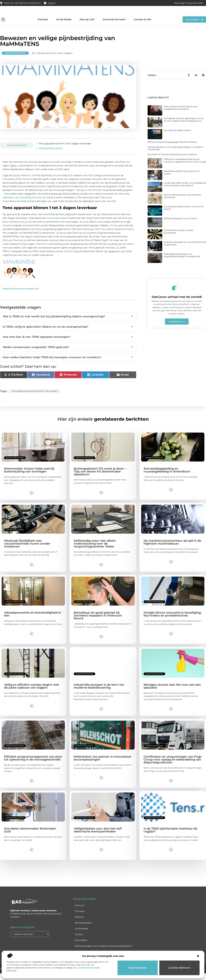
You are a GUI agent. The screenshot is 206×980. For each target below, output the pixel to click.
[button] (198, 956)
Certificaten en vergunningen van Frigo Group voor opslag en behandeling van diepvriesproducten (173, 766)
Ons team (80, 917)
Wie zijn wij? (87, 26)
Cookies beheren (179, 967)
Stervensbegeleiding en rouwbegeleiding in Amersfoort (167, 477)
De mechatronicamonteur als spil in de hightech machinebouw (172, 549)
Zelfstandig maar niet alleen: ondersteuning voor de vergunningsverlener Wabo (95, 550)
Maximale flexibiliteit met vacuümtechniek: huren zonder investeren (27, 550)
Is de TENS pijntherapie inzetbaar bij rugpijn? (170, 837)
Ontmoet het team (114, 26)
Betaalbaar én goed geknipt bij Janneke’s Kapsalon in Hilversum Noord (98, 622)
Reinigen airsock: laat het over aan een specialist (172, 693)
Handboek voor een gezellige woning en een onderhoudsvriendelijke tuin (183, 126)
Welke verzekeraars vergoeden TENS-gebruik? (68, 354)
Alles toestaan (137, 967)
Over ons (79, 912)
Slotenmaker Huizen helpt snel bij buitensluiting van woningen (29, 477)
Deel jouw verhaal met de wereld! (177, 303)
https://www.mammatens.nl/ (21, 295)
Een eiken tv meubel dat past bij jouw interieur (172, 161)
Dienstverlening (15, 60)
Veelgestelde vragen (51, 154)
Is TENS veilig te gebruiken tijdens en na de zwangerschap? (68, 333)
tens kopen (54, 224)
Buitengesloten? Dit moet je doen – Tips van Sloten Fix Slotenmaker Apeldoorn (100, 478)
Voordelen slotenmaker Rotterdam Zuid (30, 837)
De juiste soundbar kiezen (177, 136)
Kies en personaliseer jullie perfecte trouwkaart (182, 202)
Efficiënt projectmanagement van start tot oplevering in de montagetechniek (33, 764)
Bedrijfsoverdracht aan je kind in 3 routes (182, 179)
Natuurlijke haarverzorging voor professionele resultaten (181, 114)
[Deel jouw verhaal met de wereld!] (177, 293)
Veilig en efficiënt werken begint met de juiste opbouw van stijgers (31, 693)
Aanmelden (81, 946)
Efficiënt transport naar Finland (180, 225)
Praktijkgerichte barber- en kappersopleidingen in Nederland (182, 261)
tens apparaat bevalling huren (28, 397)
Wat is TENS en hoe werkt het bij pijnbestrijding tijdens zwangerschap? (68, 323)
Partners (43, 26)
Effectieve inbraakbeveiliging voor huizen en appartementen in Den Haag (185, 167)
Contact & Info (142, 26)
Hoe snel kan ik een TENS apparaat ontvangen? (68, 343)
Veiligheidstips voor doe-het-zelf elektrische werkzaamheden (98, 837)
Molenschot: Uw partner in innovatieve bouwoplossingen (102, 764)
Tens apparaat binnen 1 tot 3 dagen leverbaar (65, 150)
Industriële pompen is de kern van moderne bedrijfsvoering (99, 693)
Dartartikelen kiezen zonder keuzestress (178, 238)
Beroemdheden (83, 929)
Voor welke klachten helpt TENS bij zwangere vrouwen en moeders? (68, 364)
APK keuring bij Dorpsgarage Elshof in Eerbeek (172, 148)
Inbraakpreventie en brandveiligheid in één (32, 620)
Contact (79, 941)
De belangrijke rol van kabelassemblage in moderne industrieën (175, 154)
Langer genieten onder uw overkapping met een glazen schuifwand (185, 190)
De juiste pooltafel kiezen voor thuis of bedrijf (184, 214)
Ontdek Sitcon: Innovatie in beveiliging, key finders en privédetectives (172, 620)
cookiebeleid (83, 967)
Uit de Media (63, 26)
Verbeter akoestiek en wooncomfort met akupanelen (185, 249)
